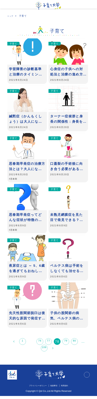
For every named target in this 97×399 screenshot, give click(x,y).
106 (44, 351)
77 (48, 345)
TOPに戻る (86, 378)
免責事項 (55, 388)
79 (66, 345)
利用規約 (67, 388)
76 (40, 345)
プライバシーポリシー (36, 388)
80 (74, 345)
